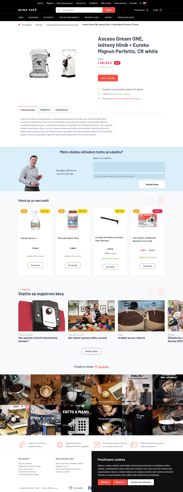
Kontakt (133, 3)
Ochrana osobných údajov (28, 474)
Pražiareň (93, 3)
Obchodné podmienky (27, 472)
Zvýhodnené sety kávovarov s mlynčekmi (62, 24)
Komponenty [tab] (62, 109)
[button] (143, 3)
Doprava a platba (25, 463)
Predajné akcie (126, 17)
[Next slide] (161, 201)
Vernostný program (26, 469)
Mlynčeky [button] (49, 17)
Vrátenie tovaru (35, 466)
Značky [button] (108, 17)
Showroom (81, 3)
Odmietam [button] (119, 482)
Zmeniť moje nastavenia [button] (141, 482)
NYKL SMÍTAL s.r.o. (50, 488)
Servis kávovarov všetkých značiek (69, 463)
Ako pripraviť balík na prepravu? (68, 469)
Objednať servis (62, 466)
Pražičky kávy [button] (92, 17)
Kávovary (39, 24)
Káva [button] (20, 17)
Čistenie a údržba (63, 472)
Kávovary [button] (33, 17)
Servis (40, 3)
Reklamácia (23, 466)
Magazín (50, 3)
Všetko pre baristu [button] (69, 17)
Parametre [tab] (45, 109)
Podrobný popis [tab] (28, 110)
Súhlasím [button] (105, 482)
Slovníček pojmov (65, 3)
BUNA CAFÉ (27, 10)
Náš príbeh (106, 3)
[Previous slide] (150, 201)
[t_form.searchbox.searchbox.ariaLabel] (82, 10)
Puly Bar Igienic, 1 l (29, 238)
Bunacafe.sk (27, 24)
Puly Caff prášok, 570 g (68, 238)
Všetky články (91, 351)
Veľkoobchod (120, 3)
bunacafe (102, 366)
